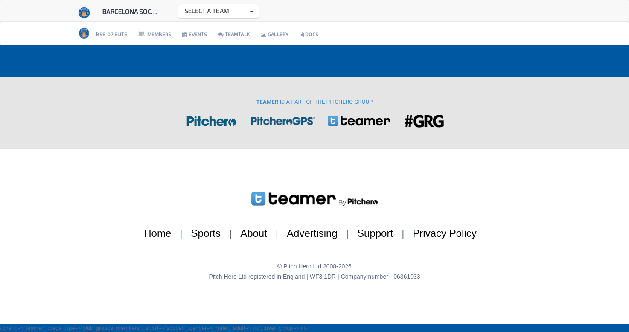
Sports (206, 233)
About (253, 233)
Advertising (312, 233)
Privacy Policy (444, 233)
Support (375, 233)
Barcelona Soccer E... (136, 11)
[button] (218, 11)
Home (157, 233)
